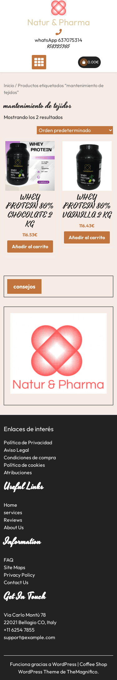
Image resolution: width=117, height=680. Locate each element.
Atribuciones (18, 472)
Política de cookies (24, 465)
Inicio (9, 85)
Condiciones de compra (30, 457)
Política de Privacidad (28, 442)
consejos (24, 286)
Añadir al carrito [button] (30, 246)
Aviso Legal (16, 450)
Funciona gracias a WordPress (43, 664)
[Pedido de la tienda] (75, 130)
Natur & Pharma (58, 22)
